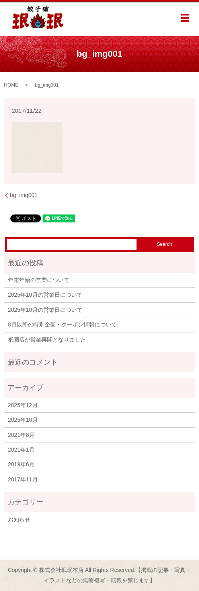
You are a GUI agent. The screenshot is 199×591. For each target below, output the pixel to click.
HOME (11, 85)
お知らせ (19, 519)
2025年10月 (23, 420)
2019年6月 (21, 464)
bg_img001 (23, 195)
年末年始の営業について (38, 280)
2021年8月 (21, 435)
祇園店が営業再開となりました (47, 339)
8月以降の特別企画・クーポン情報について (62, 324)
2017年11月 (23, 479)
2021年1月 (21, 449)
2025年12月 (23, 405)
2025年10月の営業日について (45, 295)
